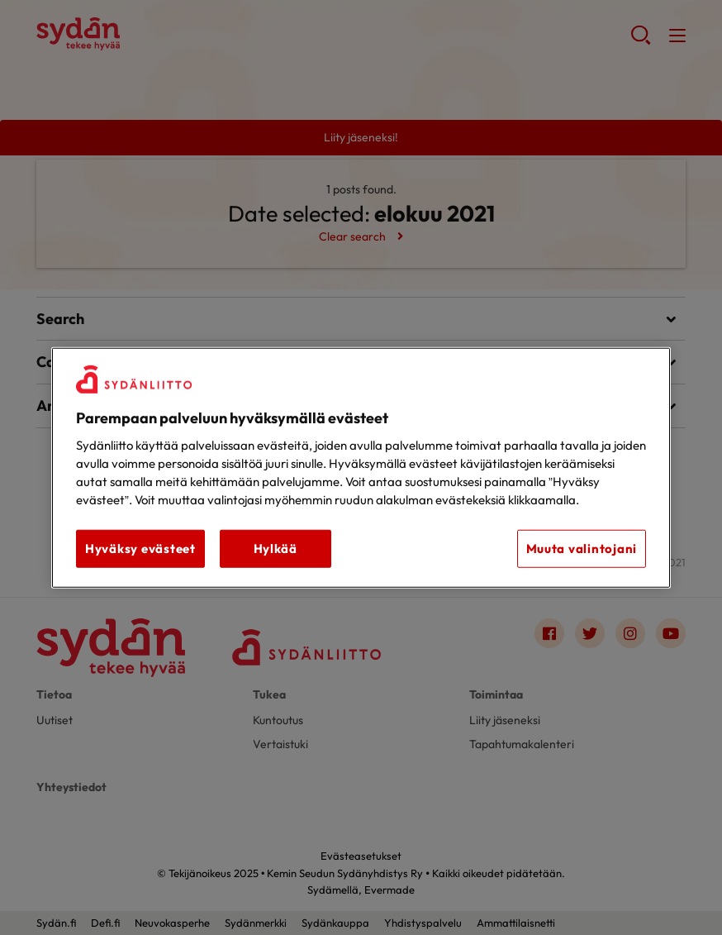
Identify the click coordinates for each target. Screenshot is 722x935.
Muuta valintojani (581, 548)
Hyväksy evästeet (140, 548)
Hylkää (275, 548)
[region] (361, 467)
